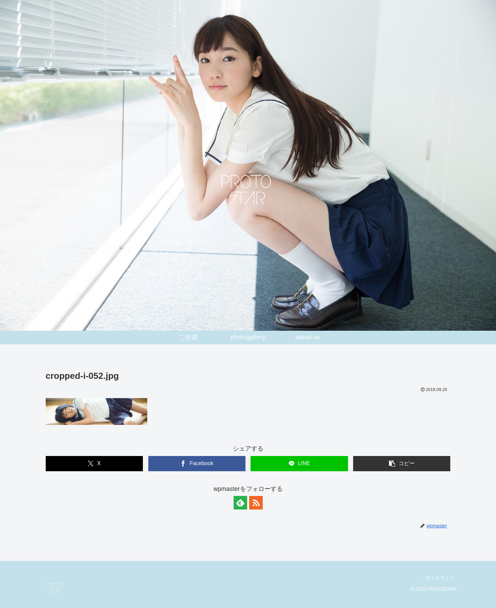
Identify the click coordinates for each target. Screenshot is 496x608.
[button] (401, 463)
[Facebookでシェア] (196, 463)
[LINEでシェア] (299, 463)
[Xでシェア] (94, 463)
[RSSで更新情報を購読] (256, 502)
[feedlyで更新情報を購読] (240, 502)
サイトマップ (440, 578)
